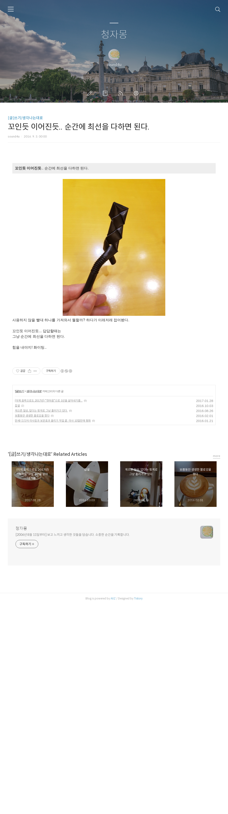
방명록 (106, 93)
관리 (137, 93)
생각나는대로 (33, 601)
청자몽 (114, 34)
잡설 (17, 615)
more (216, 666)
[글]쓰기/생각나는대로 (25, 118)
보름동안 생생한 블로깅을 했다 (32, 625)
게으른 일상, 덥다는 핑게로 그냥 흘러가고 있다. (41, 620)
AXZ (113, 808)
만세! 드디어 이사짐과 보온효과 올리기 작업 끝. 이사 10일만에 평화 (53, 630)
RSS (121, 93)
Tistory (138, 808)
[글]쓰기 (19, 601)
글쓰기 (90, 93)
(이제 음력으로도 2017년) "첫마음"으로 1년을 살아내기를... (49, 610)
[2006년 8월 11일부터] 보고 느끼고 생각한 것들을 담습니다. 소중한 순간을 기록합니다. (73, 744)
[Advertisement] (114, 197)
